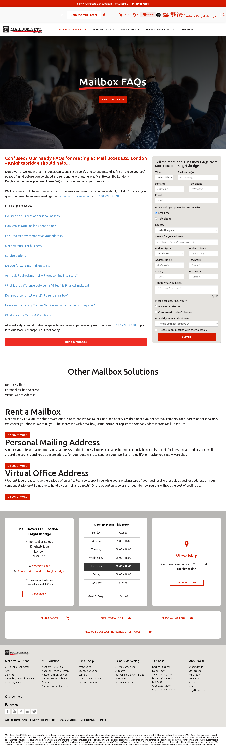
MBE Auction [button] (103, 24)
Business (158, 661)
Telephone (164, 218)
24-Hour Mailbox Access (18, 667)
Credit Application (161, 685)
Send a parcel (49, 618)
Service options (15, 255)
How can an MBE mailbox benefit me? (30, 225)
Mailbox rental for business (23, 245)
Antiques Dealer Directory (55, 671)
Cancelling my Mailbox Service (20, 678)
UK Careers (195, 671)
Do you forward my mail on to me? (28, 265)
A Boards (120, 671)
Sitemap (193, 682)
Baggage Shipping (88, 671)
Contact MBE (196, 686)
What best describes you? (170, 300)
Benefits (9, 674)
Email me (164, 212)
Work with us (196, 667)
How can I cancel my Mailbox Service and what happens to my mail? (50, 305)
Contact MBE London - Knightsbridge (41, 571)
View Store (39, 594)
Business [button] (189, 24)
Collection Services (89, 682)
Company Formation (15, 682)
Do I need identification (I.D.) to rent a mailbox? (37, 295)
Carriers (83, 674)
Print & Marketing (127, 661)
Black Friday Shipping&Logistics (162, 673)
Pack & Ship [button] (129, 24)
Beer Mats (120, 678)
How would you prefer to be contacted (178, 207)
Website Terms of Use (16, 719)
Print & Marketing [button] (160, 24)
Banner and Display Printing (129, 674)
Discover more (17, 435)
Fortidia (102, 719)
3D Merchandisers (125, 667)
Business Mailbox (112, 618)
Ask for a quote (141, 12)
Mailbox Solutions (17, 661)
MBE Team (194, 674)
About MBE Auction (52, 667)
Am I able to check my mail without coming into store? (41, 275)
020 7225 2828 (109, 196)
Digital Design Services (164, 689)
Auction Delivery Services (55, 674)
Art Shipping (85, 667)
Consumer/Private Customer (175, 312)
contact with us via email (73, 196)
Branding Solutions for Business (164, 680)
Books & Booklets (125, 682)
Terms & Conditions (68, 719)
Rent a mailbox (113, 99)
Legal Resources (198, 690)
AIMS (7, 671)
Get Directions (186, 582)
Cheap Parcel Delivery (90, 678)
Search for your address (169, 236)
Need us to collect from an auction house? (113, 631)
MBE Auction (51, 661)
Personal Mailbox (173, 618)
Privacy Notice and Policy (42, 719)
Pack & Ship (86, 661)
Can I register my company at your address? (34, 235)
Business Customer (169, 306)
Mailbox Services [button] (72, 24)
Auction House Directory (55, 686)
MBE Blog (194, 678)
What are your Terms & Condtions (28, 315)
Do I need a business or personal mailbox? (33, 216)
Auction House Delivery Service (54, 680)
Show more (13, 696)
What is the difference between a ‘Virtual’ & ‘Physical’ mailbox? (47, 285)
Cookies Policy (88, 719)
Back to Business (161, 667)
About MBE (197, 661)
